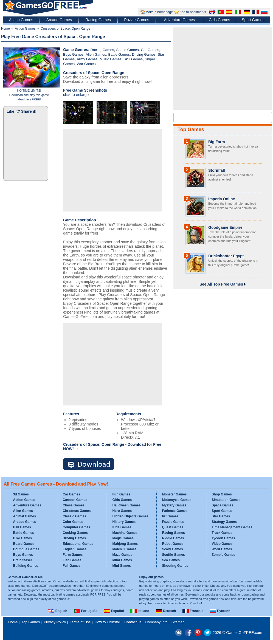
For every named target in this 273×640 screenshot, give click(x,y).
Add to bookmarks (192, 12)
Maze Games (122, 555)
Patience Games (175, 511)
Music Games (110, 59)
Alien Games (96, 54)
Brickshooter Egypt (226, 256)
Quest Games (172, 527)
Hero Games (122, 511)
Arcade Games (59, 20)
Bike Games (22, 538)
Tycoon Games (223, 538)
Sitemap (178, 622)
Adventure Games (179, 20)
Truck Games (222, 533)
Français (192, 611)
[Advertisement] (112, 170)
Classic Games (74, 516)
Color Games (73, 522)
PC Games (170, 516)
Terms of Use (80, 622)
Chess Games (74, 505)
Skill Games (133, 59)
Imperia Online (221, 199)
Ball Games (22, 527)
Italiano (139, 611)
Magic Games (123, 538)
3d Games (21, 494)
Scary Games (172, 549)
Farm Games (73, 555)
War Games (86, 64)
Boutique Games (26, 549)
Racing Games (98, 20)
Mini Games (121, 566)
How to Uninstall (107, 622)
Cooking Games (75, 533)
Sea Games (171, 560)
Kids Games (121, 527)
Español (114, 611)
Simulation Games (226, 500)
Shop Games (222, 494)
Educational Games (78, 544)
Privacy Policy (55, 622)
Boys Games (73, 54)
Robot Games (173, 544)
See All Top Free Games (222, 284)
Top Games (191, 129)
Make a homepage (159, 12)
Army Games (87, 59)
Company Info (156, 622)
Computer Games (76, 527)
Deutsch (166, 611)
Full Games (72, 566)
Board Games (24, 544)
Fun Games (121, 494)
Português (85, 611)
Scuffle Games (173, 555)
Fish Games (72, 560)
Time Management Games (232, 527)
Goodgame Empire (225, 227)
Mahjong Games (125, 544)
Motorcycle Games (177, 500)
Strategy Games (224, 522)
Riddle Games (173, 538)
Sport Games (253, 20)
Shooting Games (175, 566)
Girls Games (219, 20)
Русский (220, 611)
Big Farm (216, 142)
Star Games (221, 516)
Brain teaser (22, 560)
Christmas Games (77, 511)
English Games (75, 549)
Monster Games (174, 494)
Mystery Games (174, 505)
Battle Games (119, 54)
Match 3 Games (124, 549)
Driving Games (144, 54)
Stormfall (216, 170)
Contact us (132, 622)
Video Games (222, 544)
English (57, 611)
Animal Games (24, 516)
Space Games (127, 50)
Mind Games (122, 560)
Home (5, 28)
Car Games (150, 50)
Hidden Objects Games (130, 516)
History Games (124, 522)
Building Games (25, 566)
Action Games (21, 20)
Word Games (222, 549)
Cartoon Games (75, 500)
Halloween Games (126, 505)
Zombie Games (223, 555)
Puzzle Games (136, 20)
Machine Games (124, 533)
